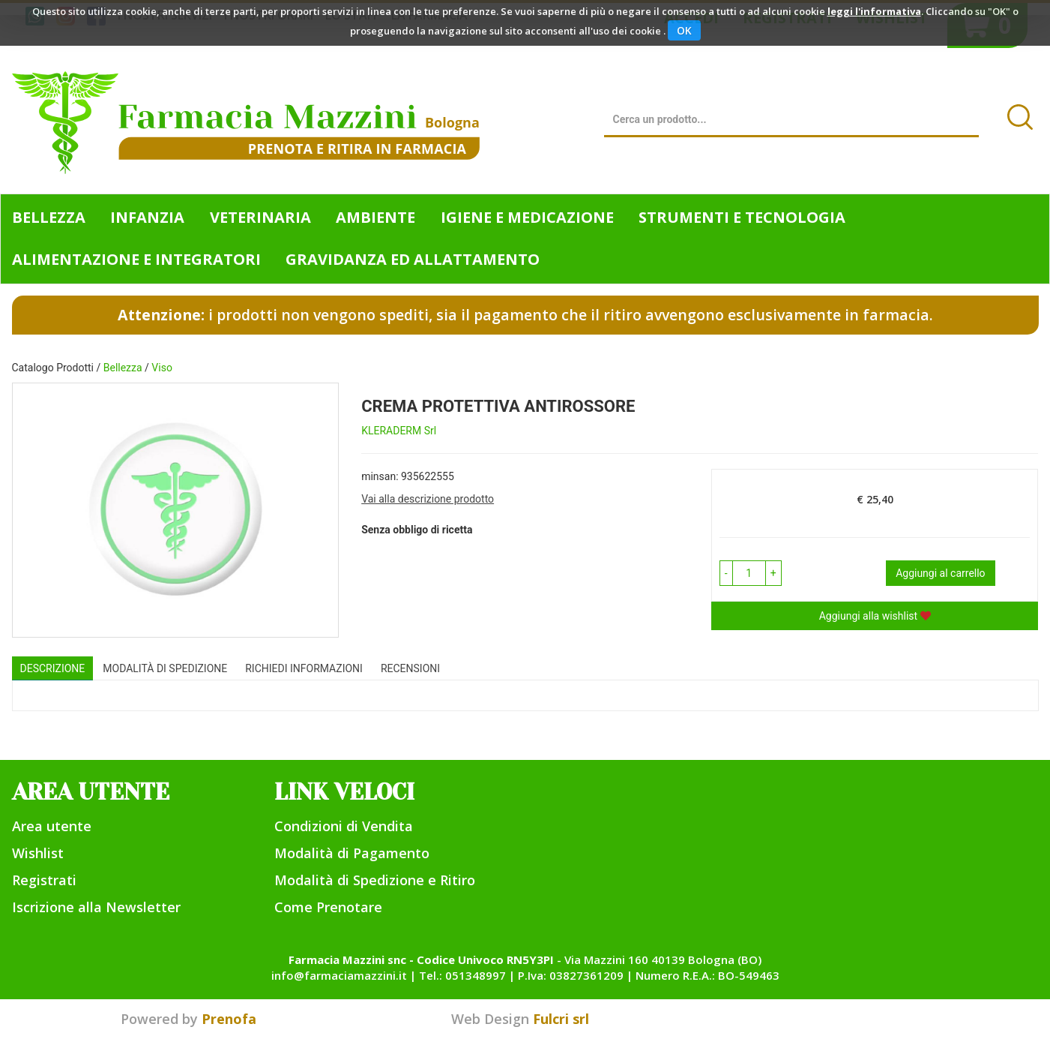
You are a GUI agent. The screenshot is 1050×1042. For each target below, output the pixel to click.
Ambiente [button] (375, 217)
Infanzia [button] (147, 217)
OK (684, 30)
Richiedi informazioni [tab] (304, 668)
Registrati (44, 880)
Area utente (51, 826)
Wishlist (38, 853)
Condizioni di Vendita (343, 826)
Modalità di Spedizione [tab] (165, 668)
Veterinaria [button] (260, 217)
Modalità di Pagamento (351, 853)
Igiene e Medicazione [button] (527, 217)
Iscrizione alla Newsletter (96, 907)
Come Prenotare (328, 907)
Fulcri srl (561, 1019)
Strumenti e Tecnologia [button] (742, 217)
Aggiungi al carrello (940, 573)
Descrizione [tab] (52, 668)
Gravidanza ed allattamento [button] (413, 259)
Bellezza (122, 368)
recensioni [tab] (410, 668)
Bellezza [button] (48, 217)
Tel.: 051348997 (462, 975)
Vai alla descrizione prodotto (427, 499)
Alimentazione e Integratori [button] (136, 259)
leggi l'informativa (874, 11)
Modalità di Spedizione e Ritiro (374, 880)
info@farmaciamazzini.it (339, 975)
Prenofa (229, 1019)
